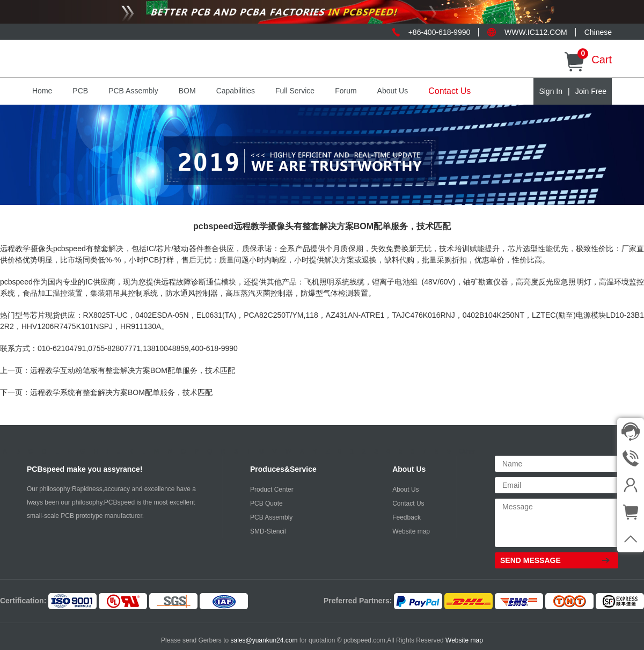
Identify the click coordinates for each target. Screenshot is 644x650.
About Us (392, 90)
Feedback (406, 517)
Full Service (294, 90)
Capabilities (235, 90)
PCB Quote (266, 503)
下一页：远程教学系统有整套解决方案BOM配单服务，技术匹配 (106, 392)
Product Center (272, 489)
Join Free (590, 91)
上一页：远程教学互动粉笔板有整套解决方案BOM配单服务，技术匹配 (117, 370)
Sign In (550, 91)
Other (467, 451)
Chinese (598, 32)
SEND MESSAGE (530, 560)
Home (42, 90)
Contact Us (449, 91)
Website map (411, 531)
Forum (345, 90)
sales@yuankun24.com (265, 640)
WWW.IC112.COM (535, 32)
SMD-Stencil (268, 531)
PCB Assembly (133, 90)
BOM (187, 90)
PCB (80, 90)
